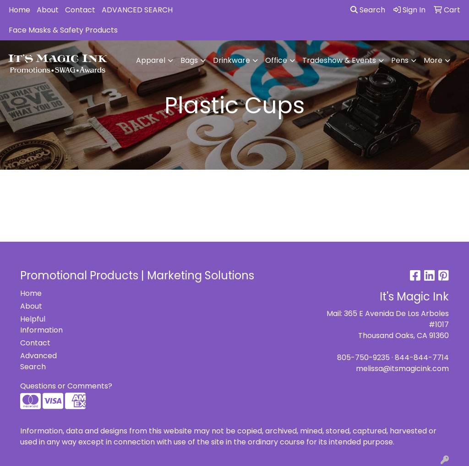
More (433, 60)
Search (367, 10)
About (48, 10)
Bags (189, 60)
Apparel (150, 60)
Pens (400, 60)
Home (19, 10)
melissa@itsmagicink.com (402, 368)
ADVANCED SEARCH (137, 10)
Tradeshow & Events (339, 60)
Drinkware (231, 60)
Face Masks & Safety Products (63, 30)
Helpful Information (41, 324)
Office (276, 60)
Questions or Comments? (66, 386)
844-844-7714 (422, 357)
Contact (80, 10)
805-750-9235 (363, 357)
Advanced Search (38, 361)
